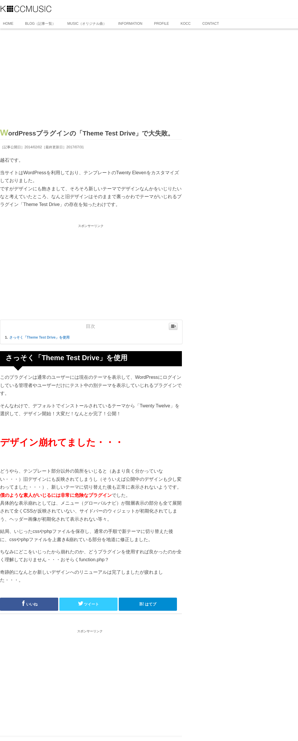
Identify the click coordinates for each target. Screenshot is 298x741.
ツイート (88, 603)
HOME (8, 24)
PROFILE (161, 24)
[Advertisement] (91, 81)
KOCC (186, 24)
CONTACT (210, 24)
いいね (29, 603)
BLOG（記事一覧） (40, 24)
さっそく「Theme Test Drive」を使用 (39, 337)
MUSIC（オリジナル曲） (87, 24)
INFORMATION (130, 24)
